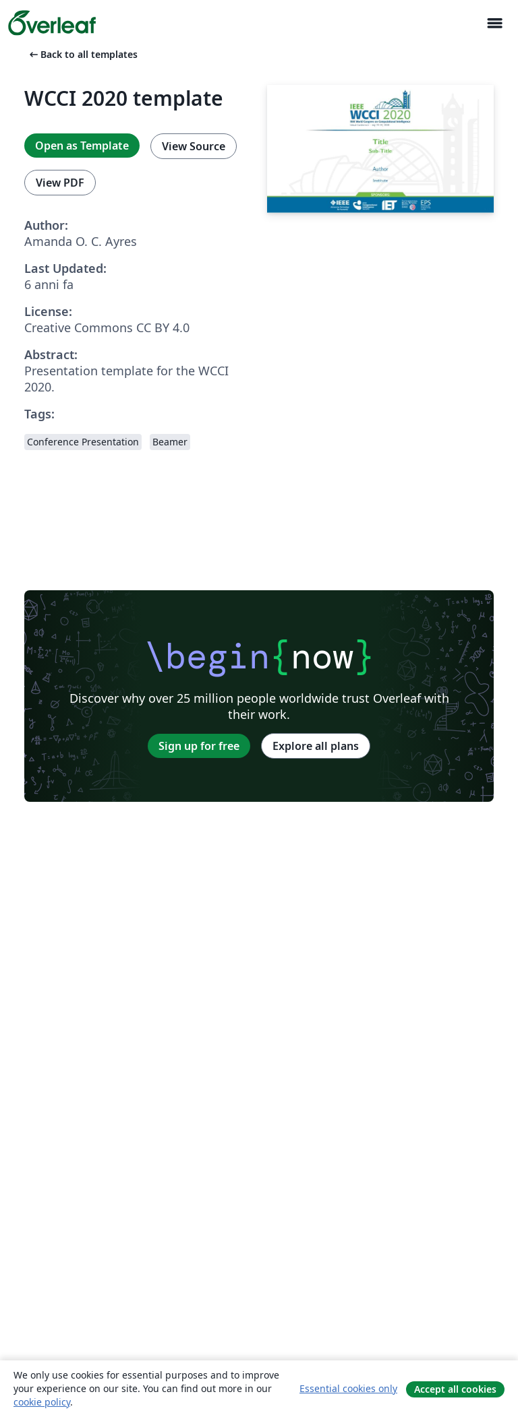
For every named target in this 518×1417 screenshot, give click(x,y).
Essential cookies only (348, 1388)
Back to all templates (82, 54)
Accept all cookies (455, 1389)
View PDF (60, 182)
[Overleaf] (52, 23)
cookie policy (41, 1401)
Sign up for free (199, 745)
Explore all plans (315, 745)
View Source (193, 146)
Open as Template (82, 145)
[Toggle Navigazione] (494, 23)
